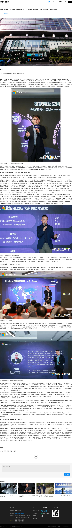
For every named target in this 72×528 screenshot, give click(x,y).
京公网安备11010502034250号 (17, 526)
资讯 (49, 2)
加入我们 (35, 515)
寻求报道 (35, 513)
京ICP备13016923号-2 (4, 526)
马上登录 (67, 474)
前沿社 (60, 2)
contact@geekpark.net (19, 513)
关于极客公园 (36, 510)
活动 (54, 2)
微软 (1, 447)
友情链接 (35, 518)
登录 (70, 2)
